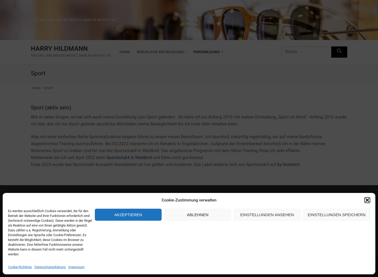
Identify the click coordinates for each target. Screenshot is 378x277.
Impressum (76, 267)
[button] (367, 200)
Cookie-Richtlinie (20, 267)
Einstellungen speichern (337, 214)
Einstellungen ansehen (267, 214)
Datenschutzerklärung (50, 267)
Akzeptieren (128, 214)
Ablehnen (198, 214)
